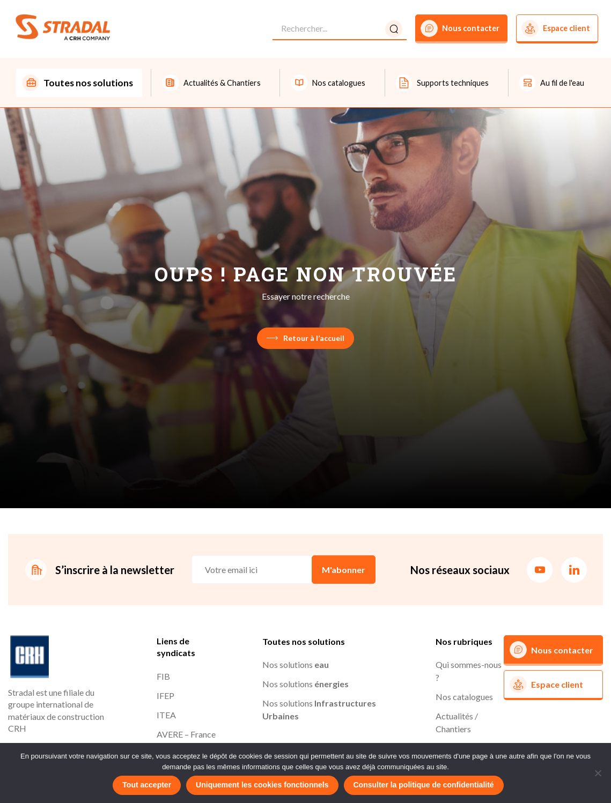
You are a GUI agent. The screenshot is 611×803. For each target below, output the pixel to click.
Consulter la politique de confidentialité (424, 784)
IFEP (165, 697)
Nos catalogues (464, 698)
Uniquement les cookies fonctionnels (262, 784)
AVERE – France (186, 735)
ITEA (166, 716)
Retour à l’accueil (305, 338)
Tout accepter (146, 784)
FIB (163, 677)
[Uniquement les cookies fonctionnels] (597, 773)
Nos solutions (295, 665)
